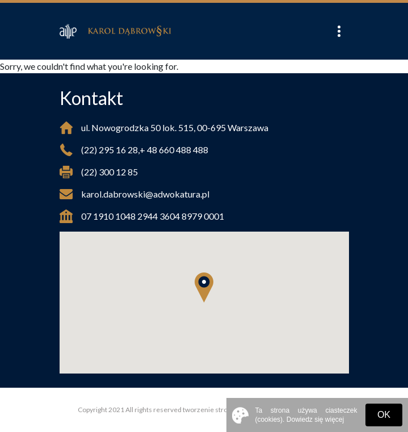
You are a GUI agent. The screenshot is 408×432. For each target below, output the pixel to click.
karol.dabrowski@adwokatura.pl (145, 193)
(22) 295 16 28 (109, 149)
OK (383, 415)
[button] (204, 287)
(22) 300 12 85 (109, 171)
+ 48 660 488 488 (174, 149)
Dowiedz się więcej (315, 419)
